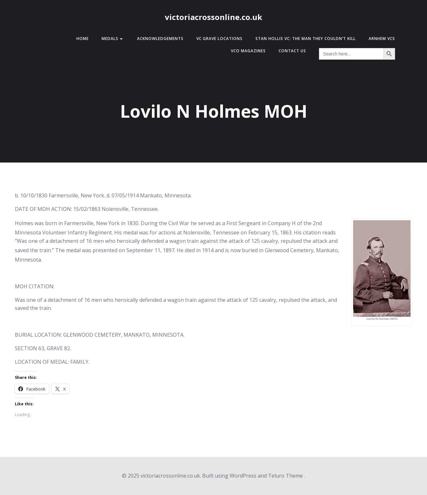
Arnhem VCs (382, 38)
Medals (113, 38)
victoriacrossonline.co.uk (213, 17)
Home (82, 38)
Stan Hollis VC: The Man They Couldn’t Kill (305, 38)
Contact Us (292, 51)
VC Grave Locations (219, 38)
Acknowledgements (160, 38)
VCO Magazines (248, 51)
